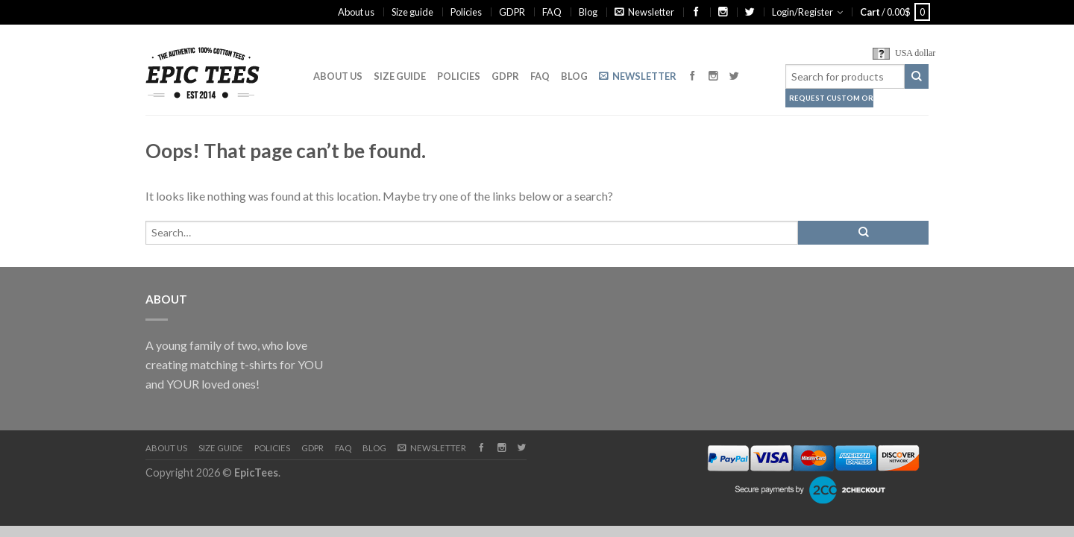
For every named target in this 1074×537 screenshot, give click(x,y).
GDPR (512, 12)
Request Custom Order (822, 98)
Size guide (412, 12)
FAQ (552, 12)
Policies (466, 12)
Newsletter (644, 12)
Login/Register (802, 12)
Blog (588, 12)
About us (356, 12)
